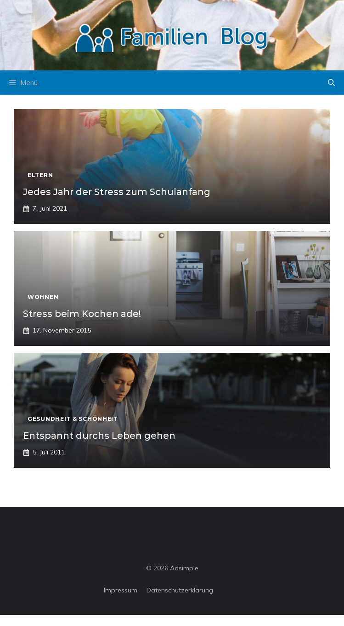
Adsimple (184, 568)
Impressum (120, 590)
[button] (331, 82)
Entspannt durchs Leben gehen (99, 435)
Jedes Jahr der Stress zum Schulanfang (116, 191)
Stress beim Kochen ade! (82, 313)
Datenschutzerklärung (180, 590)
